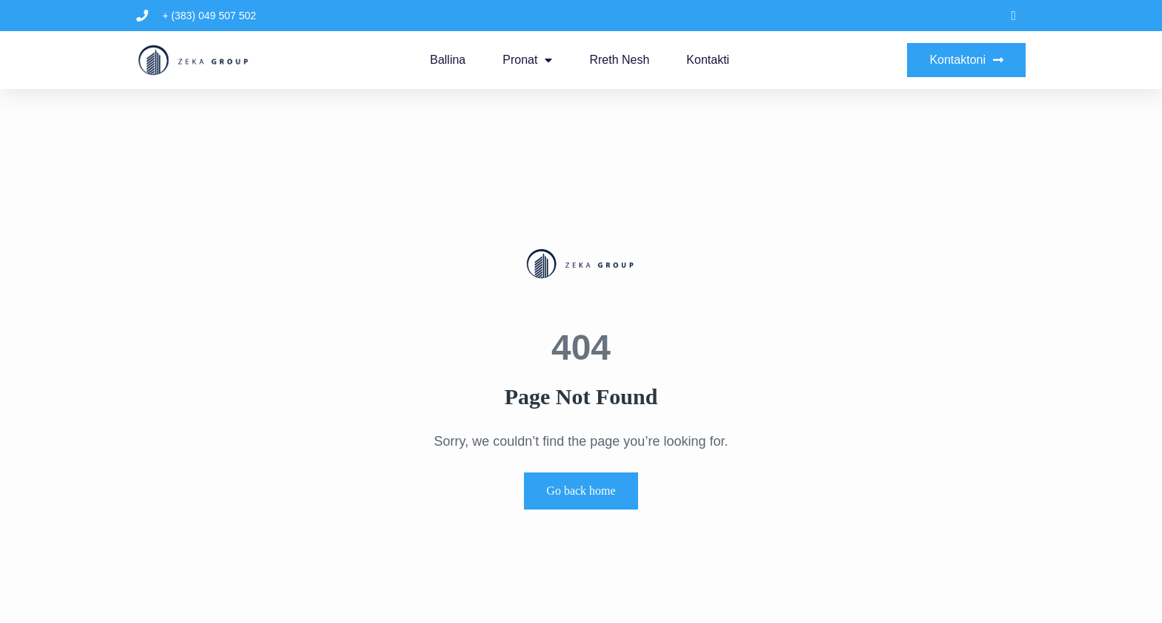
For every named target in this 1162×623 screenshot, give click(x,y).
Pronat (527, 60)
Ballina (447, 59)
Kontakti (707, 59)
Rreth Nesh (619, 59)
